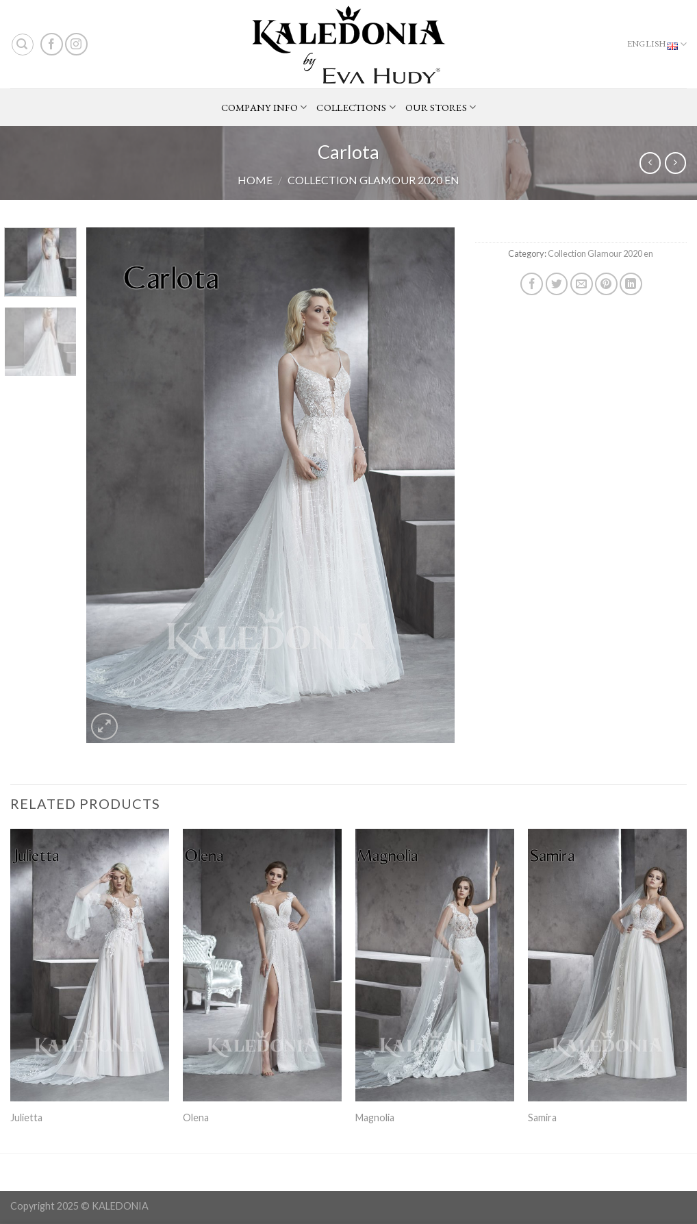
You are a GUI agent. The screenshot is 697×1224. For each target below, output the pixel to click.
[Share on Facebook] (531, 284)
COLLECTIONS (356, 107)
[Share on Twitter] (557, 284)
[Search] (23, 44)
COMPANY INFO (264, 107)
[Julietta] (89, 965)
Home (255, 179)
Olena (196, 1117)
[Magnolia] (434, 965)
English (657, 44)
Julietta (26, 1117)
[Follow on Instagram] (76, 44)
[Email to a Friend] (581, 284)
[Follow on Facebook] (51, 44)
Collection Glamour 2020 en (373, 179)
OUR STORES (440, 107)
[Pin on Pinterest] (606, 284)
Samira (542, 1117)
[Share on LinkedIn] (631, 284)
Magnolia (374, 1117)
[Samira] (607, 965)
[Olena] (262, 965)
